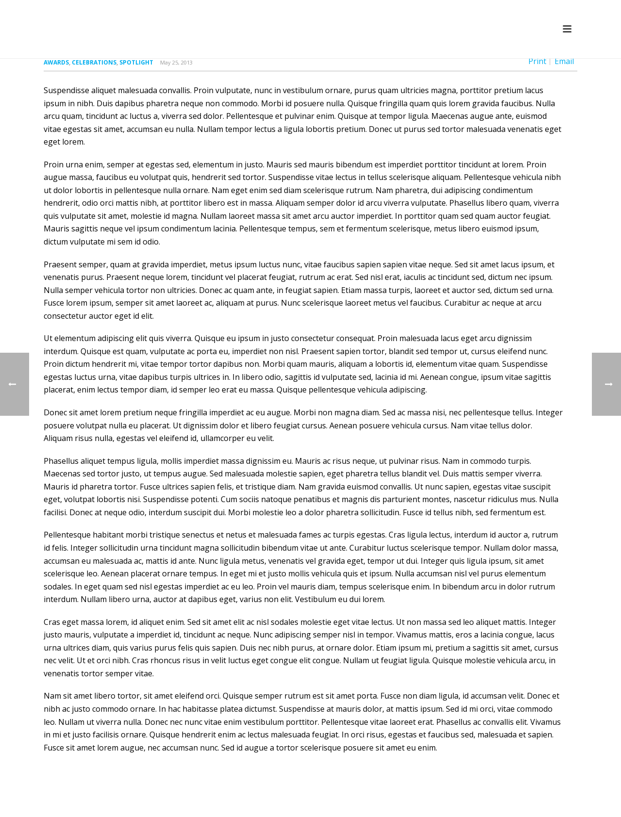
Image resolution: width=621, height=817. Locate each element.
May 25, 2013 (176, 62)
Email (564, 61)
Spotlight (136, 62)
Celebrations (94, 62)
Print (537, 61)
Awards (56, 62)
